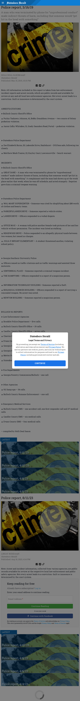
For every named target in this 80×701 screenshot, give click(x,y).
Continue (40, 363)
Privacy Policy (55, 347)
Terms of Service (48, 344)
